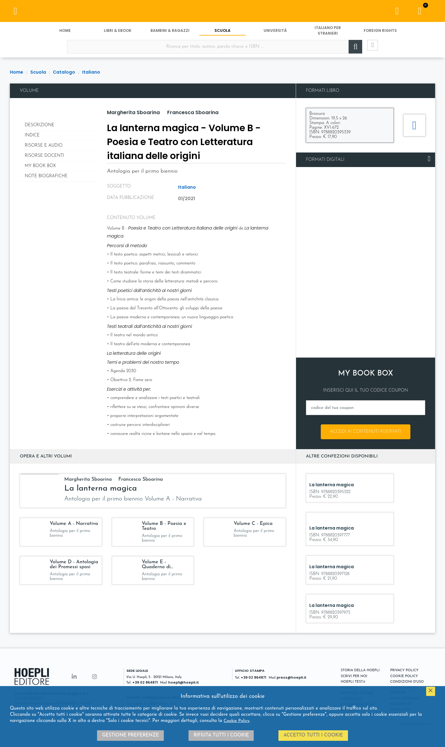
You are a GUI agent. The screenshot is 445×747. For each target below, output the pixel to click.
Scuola (222, 33)
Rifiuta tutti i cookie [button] (221, 735)
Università (275, 33)
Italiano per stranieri (328, 33)
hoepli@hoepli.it (183, 682)
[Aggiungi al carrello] (414, 125)
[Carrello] (419, 12)
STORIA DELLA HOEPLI (360, 670)
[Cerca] (349, 50)
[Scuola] (222, 12)
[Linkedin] (74, 677)
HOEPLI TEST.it (353, 682)
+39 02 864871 (145, 682)
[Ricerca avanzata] (368, 50)
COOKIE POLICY (404, 676)
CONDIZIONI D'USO (407, 682)
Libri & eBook (117, 33)
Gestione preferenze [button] (130, 735)
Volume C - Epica (253, 523)
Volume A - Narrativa (74, 523)
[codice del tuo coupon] (365, 407)
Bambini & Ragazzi (169, 33)
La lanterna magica (100, 488)
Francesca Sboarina (192, 112)
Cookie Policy (237, 721)
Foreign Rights (380, 33)
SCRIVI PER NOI (354, 676)
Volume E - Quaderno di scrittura (156, 567)
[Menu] (15, 12)
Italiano (91, 72)
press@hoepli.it (292, 677)
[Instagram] (94, 677)
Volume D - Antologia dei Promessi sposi (74, 564)
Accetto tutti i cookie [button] (313, 735)
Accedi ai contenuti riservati (365, 431)
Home (65, 33)
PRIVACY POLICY (404, 670)
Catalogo (64, 72)
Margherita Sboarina (133, 112)
